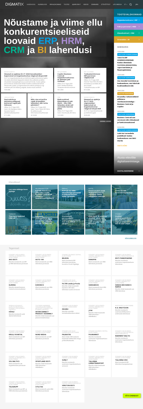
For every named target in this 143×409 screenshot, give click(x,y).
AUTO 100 (39, 259)
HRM (71, 41)
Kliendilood (42, 4)
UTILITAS (39, 387)
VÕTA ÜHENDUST (132, 396)
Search (130, 4)
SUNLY (65, 360)
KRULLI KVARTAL (15, 334)
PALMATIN (66, 334)
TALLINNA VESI (121, 360)
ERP (47, 41)
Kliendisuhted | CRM (125, 33)
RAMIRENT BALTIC (122, 336)
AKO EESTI (13, 259)
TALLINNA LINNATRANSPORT (96, 362)
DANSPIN (92, 259)
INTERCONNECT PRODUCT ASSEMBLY (44, 313)
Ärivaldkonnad (55, 4)
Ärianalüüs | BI (123, 39)
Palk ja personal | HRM (126, 26)
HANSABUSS (94, 285)
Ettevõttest (105, 4)
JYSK (91, 310)
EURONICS (39, 285)
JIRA (137, 4)
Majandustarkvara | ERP (127, 20)
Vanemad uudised (105, 121)
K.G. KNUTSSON (121, 308)
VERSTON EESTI (68, 385)
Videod (85, 4)
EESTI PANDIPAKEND (123, 258)
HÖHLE (11, 312)
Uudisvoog (31, 4)
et (125, 4)
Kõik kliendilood (130, 238)
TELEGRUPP (13, 387)
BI (42, 50)
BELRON (65, 258)
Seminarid (95, 4)
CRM (14, 50)
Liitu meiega (117, 4)
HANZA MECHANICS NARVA (123, 286)
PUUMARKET (94, 334)
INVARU (65, 309)
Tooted (66, 4)
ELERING (12, 285)
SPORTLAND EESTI (42, 361)
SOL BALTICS (14, 361)
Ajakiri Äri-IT (76, 4)
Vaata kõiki (122, 146)
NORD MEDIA (40, 334)
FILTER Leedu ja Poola (71, 283)
